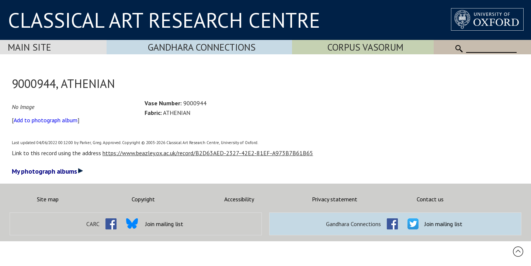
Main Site (29, 47)
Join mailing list (164, 224)
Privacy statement (334, 199)
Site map (48, 199)
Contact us (430, 199)
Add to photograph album (45, 120)
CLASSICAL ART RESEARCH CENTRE (164, 20)
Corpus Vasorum (365, 47)
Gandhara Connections (202, 47)
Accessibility (239, 199)
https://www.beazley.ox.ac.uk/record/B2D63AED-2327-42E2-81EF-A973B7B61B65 (208, 153)
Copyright (143, 199)
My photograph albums (47, 171)
